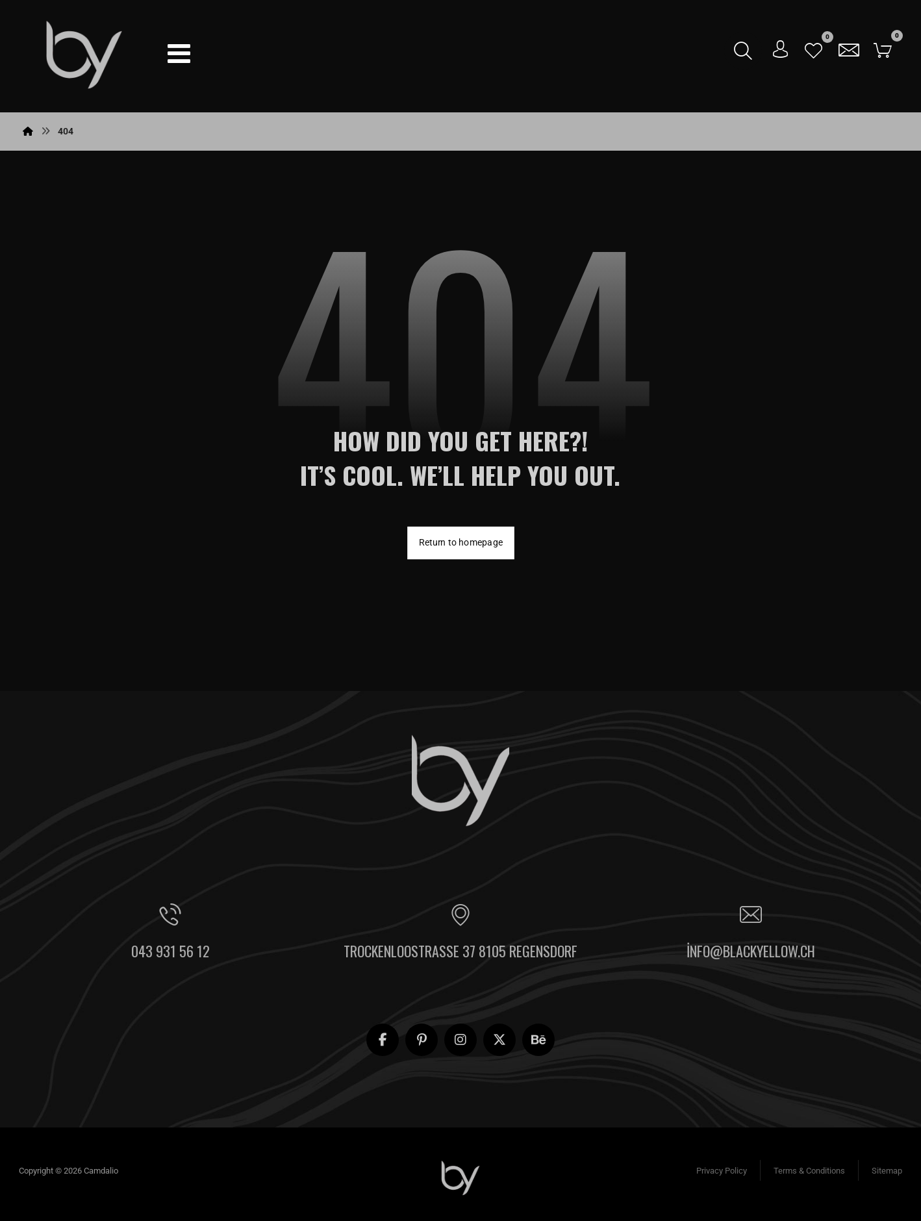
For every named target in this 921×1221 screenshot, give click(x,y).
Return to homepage (461, 542)
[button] (178, 53)
